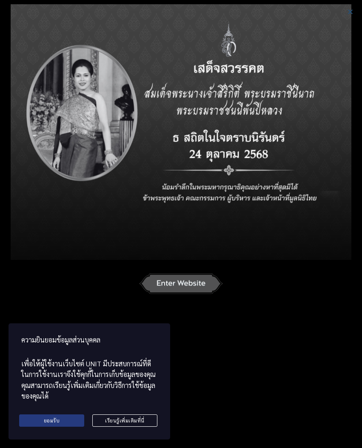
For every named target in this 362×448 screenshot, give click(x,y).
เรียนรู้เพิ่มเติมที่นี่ (125, 420)
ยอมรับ (52, 420)
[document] (181, 224)
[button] (350, 12)
